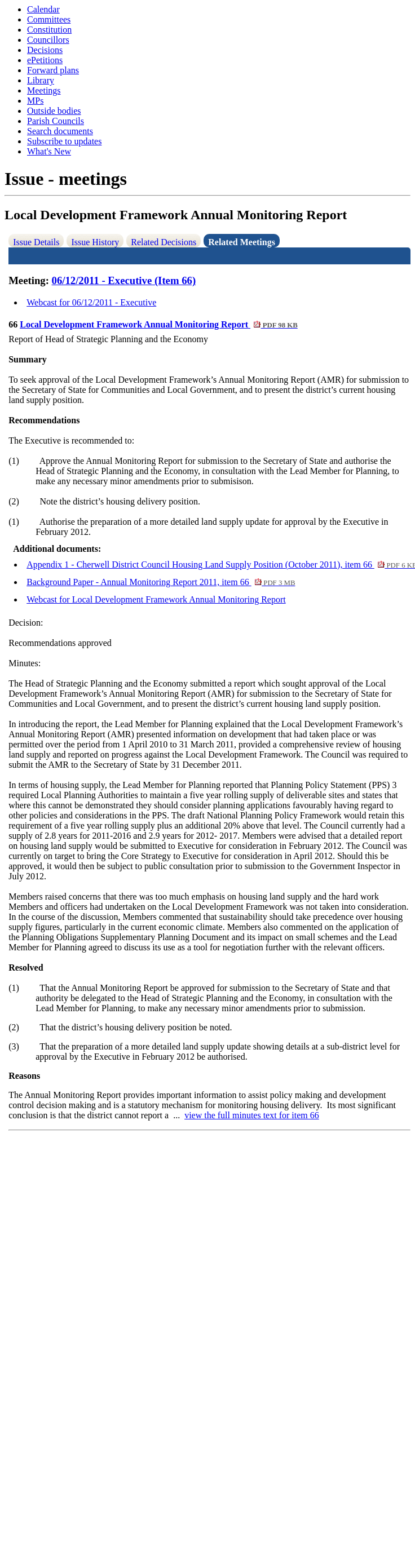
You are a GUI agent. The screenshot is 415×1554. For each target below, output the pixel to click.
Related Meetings (241, 242)
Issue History (95, 242)
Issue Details (36, 242)
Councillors (48, 40)
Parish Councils (55, 121)
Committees (48, 19)
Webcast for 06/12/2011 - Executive (91, 302)
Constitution (49, 29)
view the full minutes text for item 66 (251, 1115)
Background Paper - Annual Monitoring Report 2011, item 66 (161, 582)
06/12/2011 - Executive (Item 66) (124, 280)
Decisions (45, 50)
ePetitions (45, 60)
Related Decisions (163, 242)
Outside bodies (54, 111)
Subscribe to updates (64, 141)
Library (40, 80)
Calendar (43, 9)
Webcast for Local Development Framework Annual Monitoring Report (156, 599)
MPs (35, 100)
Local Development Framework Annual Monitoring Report (159, 324)
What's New (49, 151)
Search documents (60, 131)
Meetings (44, 90)
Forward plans (53, 70)
